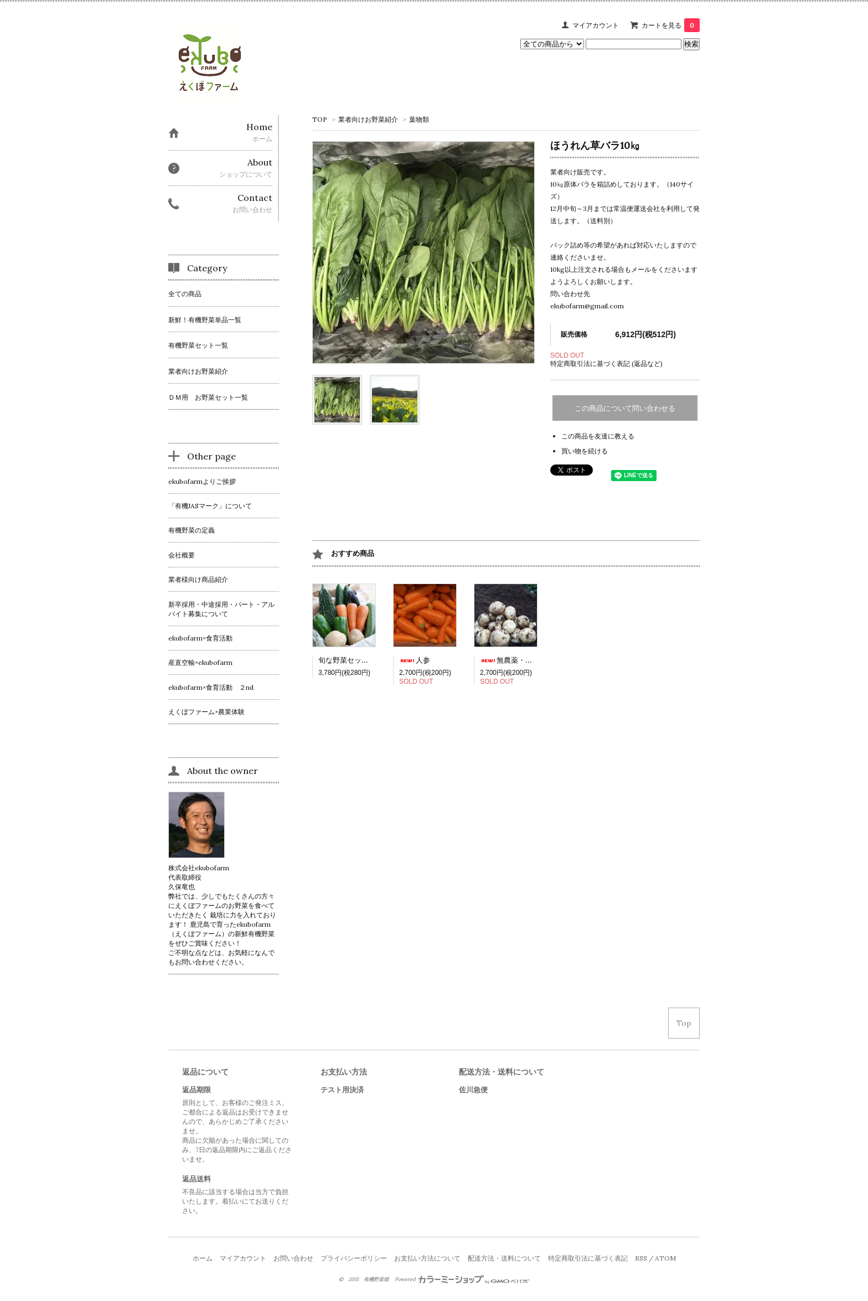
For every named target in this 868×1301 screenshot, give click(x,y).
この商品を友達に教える (597, 436)
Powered (462, 1279)
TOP (319, 119)
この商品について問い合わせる (625, 408)
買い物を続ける (584, 451)
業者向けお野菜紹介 (368, 119)
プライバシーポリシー (354, 1258)
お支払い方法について (427, 1258)
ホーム (203, 1258)
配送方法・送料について (504, 1258)
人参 (414, 660)
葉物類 (419, 119)
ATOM (665, 1258)
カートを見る (671, 25)
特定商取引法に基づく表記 (588, 1258)
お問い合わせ (293, 1258)
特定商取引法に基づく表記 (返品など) (606, 363)
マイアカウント (595, 25)
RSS (641, 1258)
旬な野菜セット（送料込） (361, 660)
